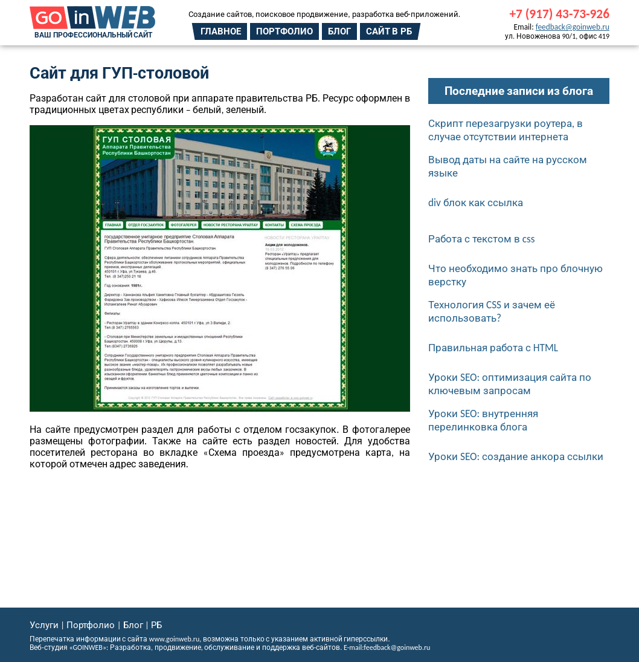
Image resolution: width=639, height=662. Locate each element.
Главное (221, 31)
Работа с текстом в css (481, 238)
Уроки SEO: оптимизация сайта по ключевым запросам (509, 384)
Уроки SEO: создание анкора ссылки (515, 456)
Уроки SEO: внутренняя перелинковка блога (483, 420)
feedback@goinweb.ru (572, 27)
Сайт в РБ (389, 31)
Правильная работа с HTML (493, 347)
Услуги (44, 625)
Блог (339, 31)
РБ (156, 625)
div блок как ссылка (475, 202)
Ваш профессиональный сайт (93, 35)
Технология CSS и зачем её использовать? (491, 311)
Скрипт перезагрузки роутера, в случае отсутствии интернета (505, 130)
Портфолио (284, 31)
